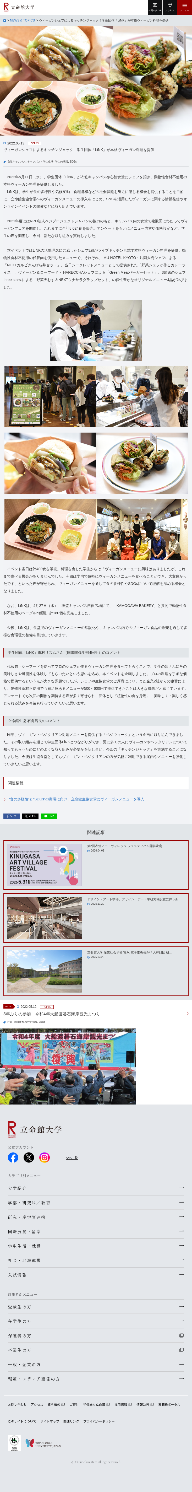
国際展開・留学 (24, 1231)
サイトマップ (49, 1421)
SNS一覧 (72, 1157)
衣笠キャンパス (16, 161)
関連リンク (71, 1421)
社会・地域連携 (15, 1022)
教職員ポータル (169, 1404)
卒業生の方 (20, 1350)
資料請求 (53, 1404)
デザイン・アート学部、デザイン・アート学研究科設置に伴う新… (134, 899)
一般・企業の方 (24, 1364)
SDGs (73, 161)
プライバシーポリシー (99, 1421)
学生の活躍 (61, 161)
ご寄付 (74, 1404)
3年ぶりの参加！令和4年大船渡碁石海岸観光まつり (51, 1014)
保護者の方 (20, 1335)
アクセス (37, 1404)
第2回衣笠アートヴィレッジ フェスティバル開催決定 (124, 846)
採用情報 (120, 1404)
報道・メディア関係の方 (34, 1379)
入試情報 (17, 1275)
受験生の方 (20, 1307)
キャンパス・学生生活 (40, 161)
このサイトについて (22, 1421)
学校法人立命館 (94, 1404)
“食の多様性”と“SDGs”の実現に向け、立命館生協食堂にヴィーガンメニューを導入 (76, 799)
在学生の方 (20, 1321)
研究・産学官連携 (27, 1217)
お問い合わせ (17, 1404)
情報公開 (142, 1404)
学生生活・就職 (24, 1246)
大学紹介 (17, 1188)
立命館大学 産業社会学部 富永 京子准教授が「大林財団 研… (129, 952)
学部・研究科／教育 (29, 1202)
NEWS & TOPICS (22, 20)
